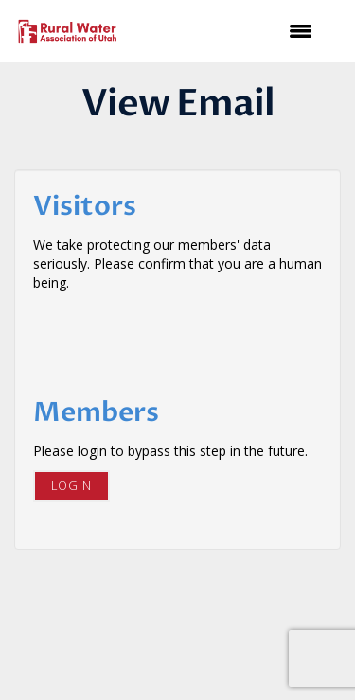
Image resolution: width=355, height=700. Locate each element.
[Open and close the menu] (228, 31)
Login (71, 486)
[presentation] (177, 339)
